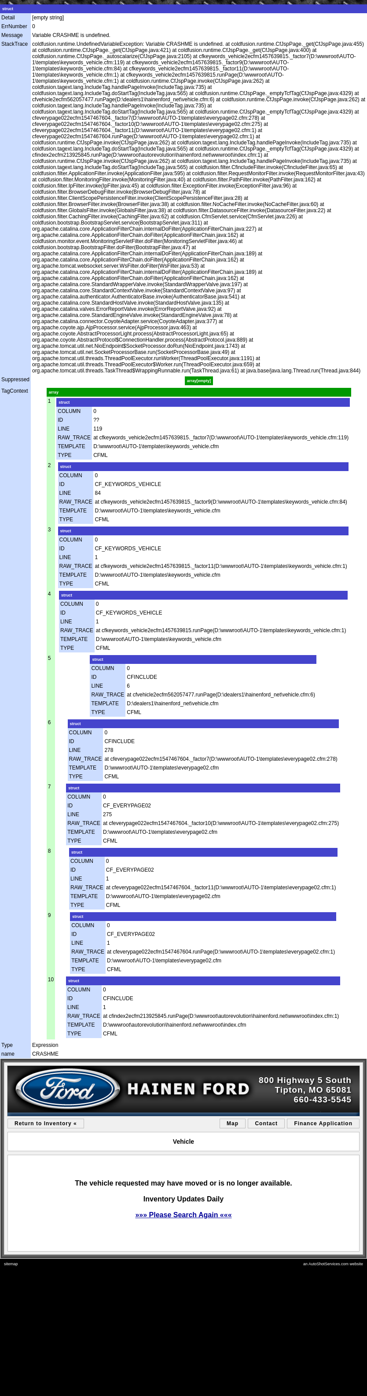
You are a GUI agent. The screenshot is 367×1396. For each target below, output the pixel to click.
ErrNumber (14, 26)
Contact (266, 1123)
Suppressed (15, 379)
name (8, 1054)
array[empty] (199, 381)
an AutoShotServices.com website (333, 1264)
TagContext (14, 391)
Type (7, 1045)
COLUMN (69, 411)
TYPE (64, 455)
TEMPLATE (71, 446)
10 (51, 979)
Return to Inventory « (46, 1123)
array (54, 392)
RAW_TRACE (74, 438)
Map (233, 1123)
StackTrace (14, 44)
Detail (8, 18)
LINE (64, 429)
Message (12, 35)
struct (7, 9)
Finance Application (323, 1123)
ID (60, 420)
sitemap (11, 1264)
